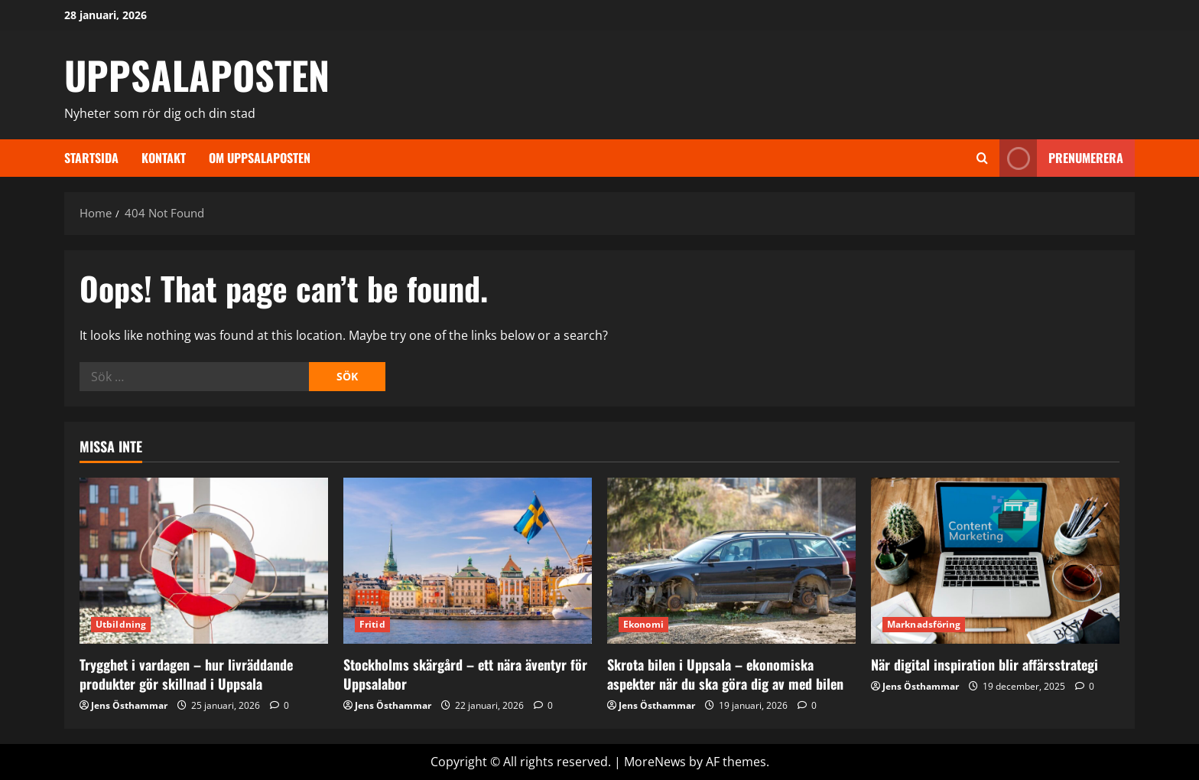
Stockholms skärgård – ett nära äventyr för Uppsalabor (465, 674)
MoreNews (655, 761)
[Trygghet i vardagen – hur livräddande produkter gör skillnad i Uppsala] (204, 561)
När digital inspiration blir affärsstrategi (984, 664)
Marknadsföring (923, 624)
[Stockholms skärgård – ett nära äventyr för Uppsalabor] (467, 561)
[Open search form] (982, 158)
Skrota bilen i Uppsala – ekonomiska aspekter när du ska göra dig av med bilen (725, 674)
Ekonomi (643, 624)
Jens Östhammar (129, 705)
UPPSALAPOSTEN (197, 74)
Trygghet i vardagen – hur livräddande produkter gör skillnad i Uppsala (186, 674)
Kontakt (163, 157)
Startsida (91, 157)
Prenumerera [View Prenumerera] (1061, 158)
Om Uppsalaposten (259, 157)
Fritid (372, 624)
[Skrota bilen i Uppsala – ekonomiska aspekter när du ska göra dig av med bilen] (731, 561)
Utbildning (121, 624)
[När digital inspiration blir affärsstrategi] (995, 561)
